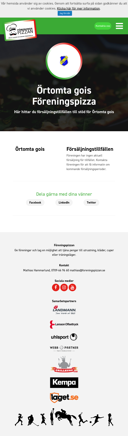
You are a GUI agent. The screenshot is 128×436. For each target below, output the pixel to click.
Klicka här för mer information (78, 8)
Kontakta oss (103, 26)
